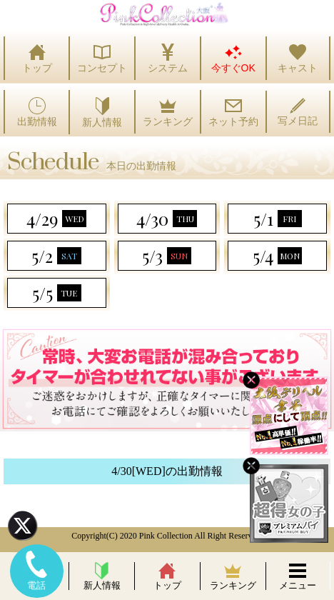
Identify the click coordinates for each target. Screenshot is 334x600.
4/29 (56, 218)
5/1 (277, 218)
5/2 (56, 255)
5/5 (56, 292)
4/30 (166, 218)
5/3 (166, 255)
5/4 (277, 255)
